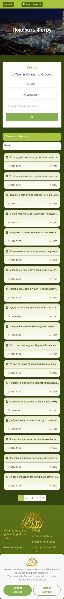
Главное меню (32, 4)
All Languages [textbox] (31, 94)
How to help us (13, 547)
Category (45, 74)
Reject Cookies (47, 589)
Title (16, 74)
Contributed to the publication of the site (15, 534)
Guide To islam (43, 536)
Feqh (37, 530)
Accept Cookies (17, 589)
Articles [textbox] (31, 83)
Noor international (44, 541)
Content (29, 74)
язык (8, 4)
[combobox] (32, 84)
